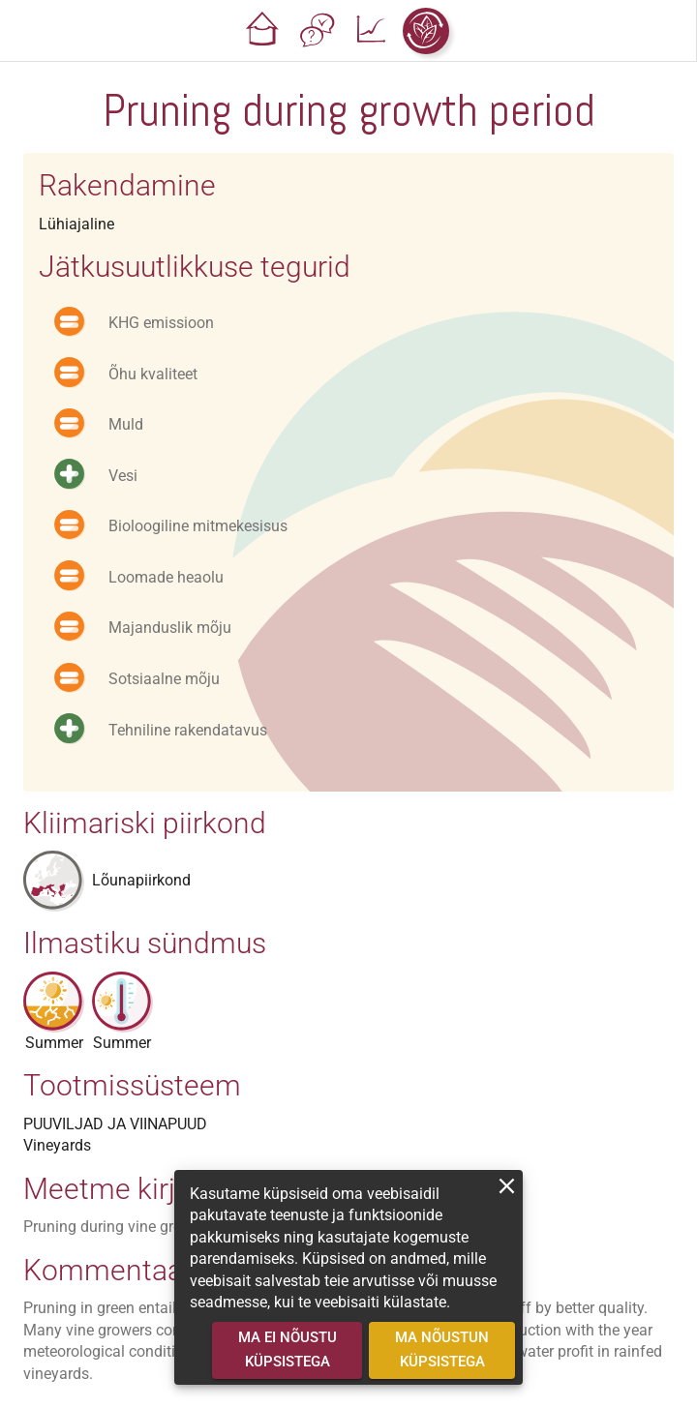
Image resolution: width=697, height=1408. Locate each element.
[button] (263, 31)
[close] (507, 1186)
